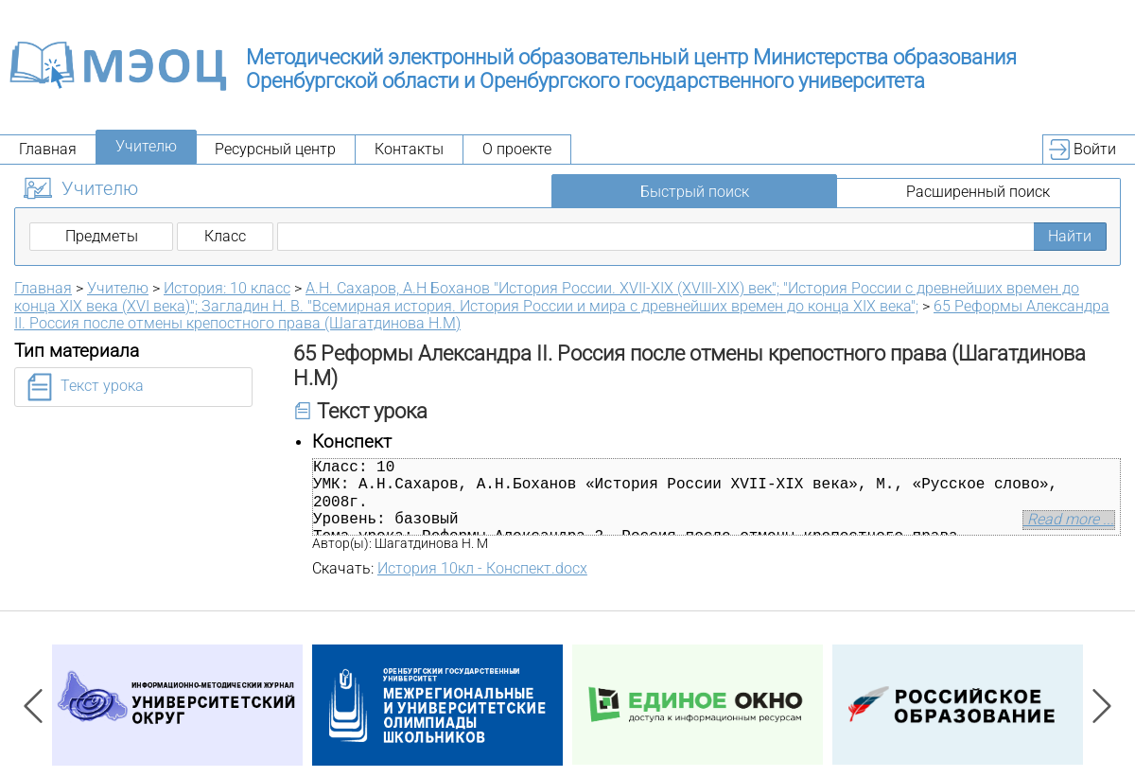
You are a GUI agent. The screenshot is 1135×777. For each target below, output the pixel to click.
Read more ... (1068, 519)
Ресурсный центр (275, 149)
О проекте (516, 149)
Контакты (409, 149)
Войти (1095, 149)
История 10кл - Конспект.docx (482, 568)
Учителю (146, 146)
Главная (48, 149)
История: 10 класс (227, 288)
